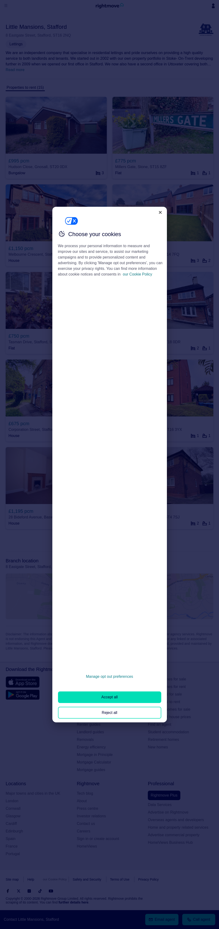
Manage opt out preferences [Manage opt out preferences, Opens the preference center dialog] (109, 676)
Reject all (109, 712)
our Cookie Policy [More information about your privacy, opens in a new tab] (137, 274)
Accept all (109, 697)
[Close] (160, 212)
